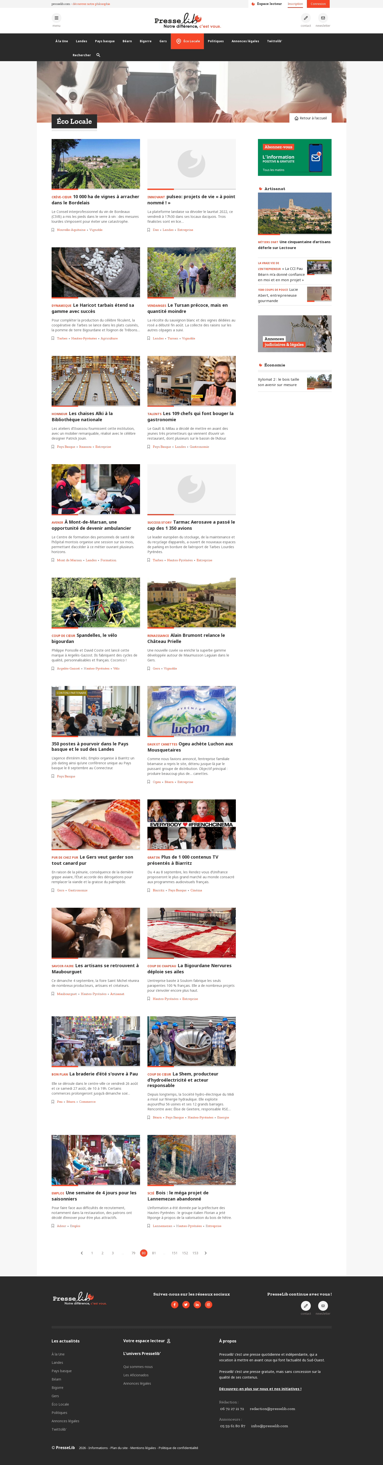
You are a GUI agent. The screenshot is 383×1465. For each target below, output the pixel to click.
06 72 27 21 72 (232, 1408)
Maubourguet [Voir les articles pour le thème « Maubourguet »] (67, 994)
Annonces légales (245, 41)
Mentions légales (143, 1448)
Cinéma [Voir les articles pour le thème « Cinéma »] (196, 890)
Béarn (127, 41)
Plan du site (119, 1448)
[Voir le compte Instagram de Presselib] (208, 1304)
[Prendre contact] (305, 20)
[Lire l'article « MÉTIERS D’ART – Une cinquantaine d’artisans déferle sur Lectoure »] (295, 214)
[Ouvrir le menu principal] (56, 20)
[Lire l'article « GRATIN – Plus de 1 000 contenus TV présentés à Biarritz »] (191, 825)
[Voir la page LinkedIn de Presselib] (197, 1304)
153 (195, 1253)
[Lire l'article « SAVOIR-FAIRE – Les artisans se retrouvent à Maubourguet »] (96, 933)
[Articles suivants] (205, 1253)
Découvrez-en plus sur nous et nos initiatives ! (260, 1388)
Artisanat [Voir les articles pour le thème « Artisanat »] (117, 994)
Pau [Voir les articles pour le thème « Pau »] (59, 1102)
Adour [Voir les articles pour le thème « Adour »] (61, 1226)
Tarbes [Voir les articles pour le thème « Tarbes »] (62, 338)
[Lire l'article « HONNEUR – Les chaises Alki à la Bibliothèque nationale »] (96, 381)
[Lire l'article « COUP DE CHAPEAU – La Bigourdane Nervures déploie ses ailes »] (191, 933)
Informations (98, 1448)
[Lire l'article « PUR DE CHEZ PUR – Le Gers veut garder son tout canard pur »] (96, 825)
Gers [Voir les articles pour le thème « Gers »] (156, 668)
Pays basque (105, 41)
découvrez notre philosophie (91, 4)
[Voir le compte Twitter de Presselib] (186, 1304)
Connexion (318, 4)
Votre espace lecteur (144, 1341)
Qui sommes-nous (138, 1366)
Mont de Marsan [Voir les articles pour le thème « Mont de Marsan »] (69, 560)
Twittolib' (274, 41)
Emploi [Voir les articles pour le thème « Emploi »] (75, 1226)
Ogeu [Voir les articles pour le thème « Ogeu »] (157, 782)
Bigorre (146, 41)
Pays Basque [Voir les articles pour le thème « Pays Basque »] (66, 447)
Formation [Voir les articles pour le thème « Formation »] (108, 560)
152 (185, 1253)
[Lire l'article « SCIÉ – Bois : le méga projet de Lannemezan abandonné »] (191, 1160)
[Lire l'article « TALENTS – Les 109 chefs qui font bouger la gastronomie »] (191, 381)
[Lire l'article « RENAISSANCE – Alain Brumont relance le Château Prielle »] (191, 603)
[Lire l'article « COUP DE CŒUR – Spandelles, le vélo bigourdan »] (96, 603)
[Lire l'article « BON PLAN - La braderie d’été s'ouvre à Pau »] (96, 1041)
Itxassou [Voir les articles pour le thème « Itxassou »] (85, 447)
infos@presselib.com (269, 1425)
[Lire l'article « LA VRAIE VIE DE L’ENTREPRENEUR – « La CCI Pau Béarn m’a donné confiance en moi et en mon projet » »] (319, 267)
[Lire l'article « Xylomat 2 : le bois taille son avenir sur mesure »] (319, 381)
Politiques (216, 41)
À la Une (62, 41)
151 (175, 1253)
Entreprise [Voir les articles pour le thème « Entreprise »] (185, 230)
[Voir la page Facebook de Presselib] (174, 1304)
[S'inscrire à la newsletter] (323, 20)
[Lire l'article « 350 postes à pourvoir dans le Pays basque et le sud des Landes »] (96, 711)
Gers (163, 41)
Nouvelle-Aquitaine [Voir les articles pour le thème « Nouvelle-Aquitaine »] (71, 230)
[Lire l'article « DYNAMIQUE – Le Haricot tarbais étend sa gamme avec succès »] (96, 272)
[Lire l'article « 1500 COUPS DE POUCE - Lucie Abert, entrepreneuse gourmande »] (319, 294)
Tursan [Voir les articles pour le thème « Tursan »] (173, 338)
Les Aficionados (136, 1375)
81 (154, 1253)
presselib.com (61, 4)
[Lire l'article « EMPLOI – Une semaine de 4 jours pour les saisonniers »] (96, 1160)
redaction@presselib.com (272, 1408)
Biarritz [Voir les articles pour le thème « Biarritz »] (158, 890)
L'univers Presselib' (142, 1353)
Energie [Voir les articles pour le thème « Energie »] (223, 1117)
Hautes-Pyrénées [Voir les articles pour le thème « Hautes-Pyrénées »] (84, 338)
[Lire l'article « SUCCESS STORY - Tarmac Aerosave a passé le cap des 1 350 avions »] (191, 489)
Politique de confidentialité (178, 1448)
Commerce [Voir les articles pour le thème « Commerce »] (87, 1102)
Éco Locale (187, 41)
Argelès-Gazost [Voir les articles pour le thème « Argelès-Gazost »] (68, 668)
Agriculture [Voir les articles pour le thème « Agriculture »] (109, 338)
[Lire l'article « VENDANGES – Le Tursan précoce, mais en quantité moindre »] (191, 272)
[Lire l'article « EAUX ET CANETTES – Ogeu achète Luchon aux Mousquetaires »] (191, 711)
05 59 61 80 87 (232, 1425)
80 (144, 1253)
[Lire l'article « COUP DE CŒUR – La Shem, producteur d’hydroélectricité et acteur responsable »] (191, 1041)
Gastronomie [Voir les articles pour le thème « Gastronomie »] (199, 447)
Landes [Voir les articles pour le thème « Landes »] (168, 230)
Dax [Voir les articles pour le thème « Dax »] (156, 230)
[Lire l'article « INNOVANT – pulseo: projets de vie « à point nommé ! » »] (191, 164)
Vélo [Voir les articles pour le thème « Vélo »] (116, 668)
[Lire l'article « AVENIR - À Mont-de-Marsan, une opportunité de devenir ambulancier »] (96, 489)
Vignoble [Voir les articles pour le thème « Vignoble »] (95, 230)
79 (133, 1253)
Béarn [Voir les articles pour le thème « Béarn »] (169, 782)
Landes (81, 41)
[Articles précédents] (81, 1253)
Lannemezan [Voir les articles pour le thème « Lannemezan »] (162, 1226)
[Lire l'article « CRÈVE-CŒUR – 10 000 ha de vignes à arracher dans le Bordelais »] (96, 164)
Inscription (295, 4)
